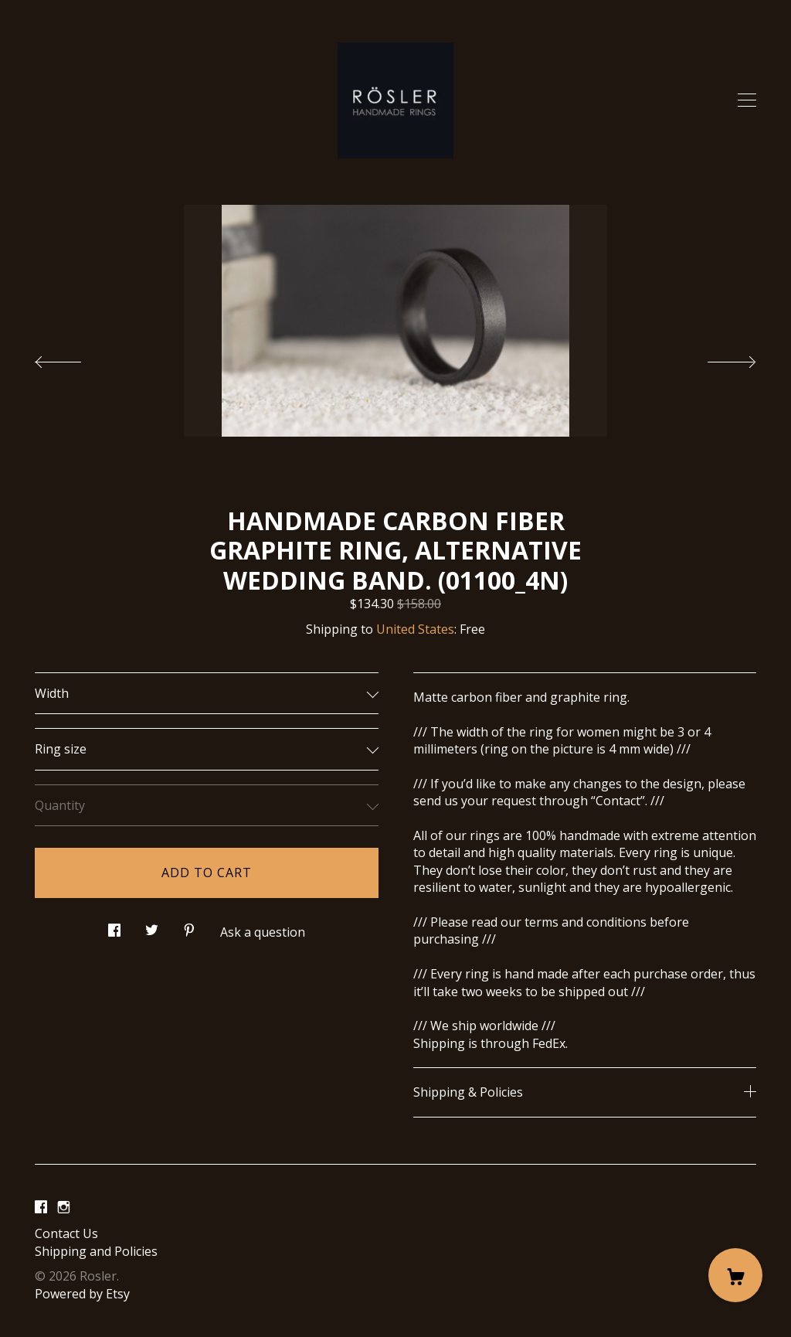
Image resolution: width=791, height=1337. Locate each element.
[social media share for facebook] (114, 926)
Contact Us (66, 1233)
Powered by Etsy (82, 1293)
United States (415, 629)
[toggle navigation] (747, 100)
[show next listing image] (717, 357)
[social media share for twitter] (151, 926)
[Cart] (735, 1275)
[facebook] (41, 1207)
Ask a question (262, 932)
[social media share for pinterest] (189, 926)
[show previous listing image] (73, 357)
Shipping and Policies (96, 1251)
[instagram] (64, 1207)
